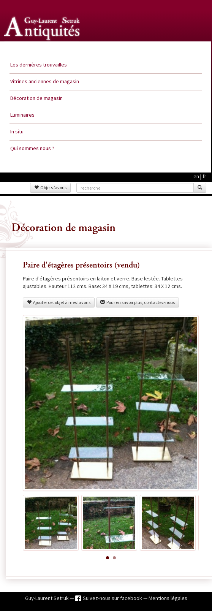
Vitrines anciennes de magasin (44, 81)
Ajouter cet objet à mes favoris (58, 302)
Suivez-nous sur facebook (113, 598)
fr (204, 176)
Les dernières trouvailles (38, 64)
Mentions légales (168, 598)
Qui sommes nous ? (32, 148)
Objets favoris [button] (50, 187)
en (196, 176)
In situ (17, 131)
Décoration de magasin (36, 98)
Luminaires (22, 114)
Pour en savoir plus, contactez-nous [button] (137, 302)
